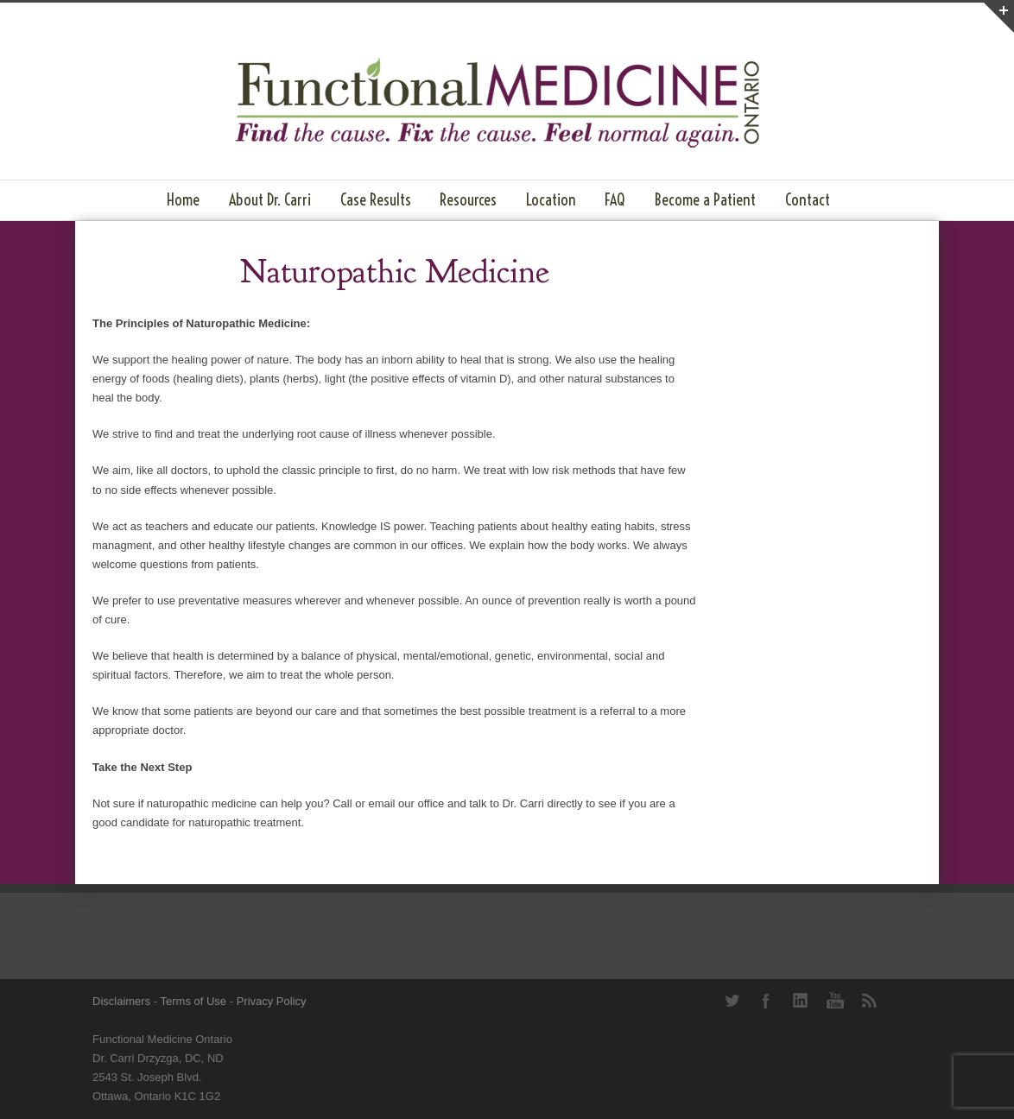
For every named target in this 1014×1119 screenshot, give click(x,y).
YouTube (835, 1000)
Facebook (766, 1000)
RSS (869, 1000)
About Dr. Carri (270, 200)
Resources (468, 200)
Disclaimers (121, 1001)
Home (183, 200)
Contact (807, 200)
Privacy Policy (272, 1001)
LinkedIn (800, 1000)
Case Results (375, 200)
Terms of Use (194, 1001)
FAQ (615, 200)
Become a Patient (705, 200)
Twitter (731, 1000)
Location (551, 200)
